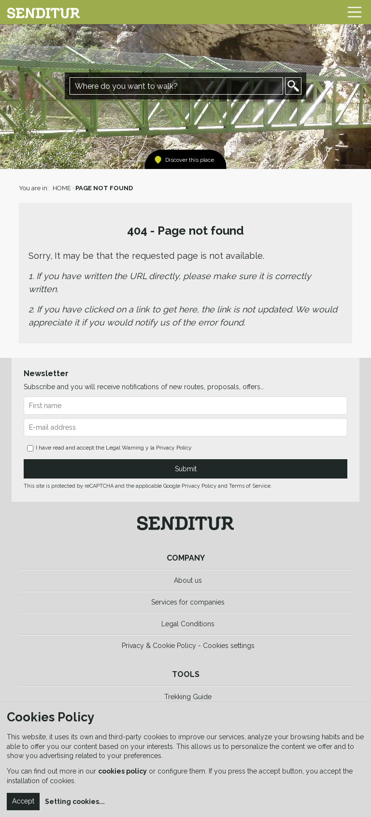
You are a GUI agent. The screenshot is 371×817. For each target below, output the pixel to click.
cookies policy (122, 771)
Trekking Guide (188, 697)
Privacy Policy (174, 447)
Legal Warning (125, 447)
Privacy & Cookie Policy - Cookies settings (188, 645)
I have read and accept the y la (109, 447)
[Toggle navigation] (354, 12)
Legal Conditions (187, 624)
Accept (23, 801)
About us (188, 580)
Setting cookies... (75, 801)
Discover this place (189, 159)
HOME (62, 188)
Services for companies (188, 602)
